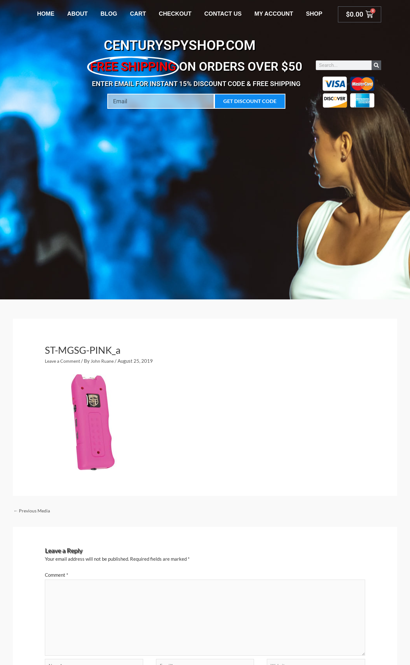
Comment (56, 575)
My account (273, 14)
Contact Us (223, 14)
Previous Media (32, 510)
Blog (109, 14)
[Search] (376, 65)
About (77, 14)
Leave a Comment (64, 361)
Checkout (175, 14)
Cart (138, 14)
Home (45, 14)
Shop (314, 14)
